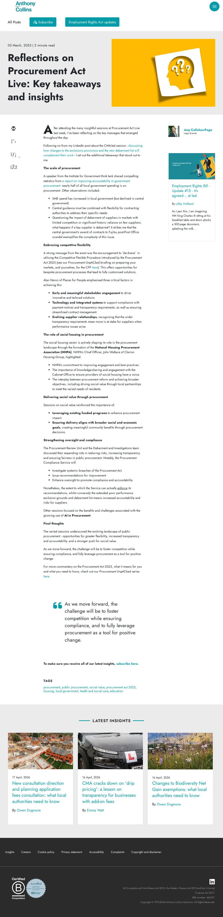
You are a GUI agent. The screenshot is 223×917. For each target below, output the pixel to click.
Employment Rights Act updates (92, 22)
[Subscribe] (43, 22)
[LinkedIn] (212, 882)
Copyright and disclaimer (146, 852)
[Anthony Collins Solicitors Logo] (25, 6)
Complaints (117, 852)
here (95, 267)
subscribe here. (127, 663)
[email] (13, 129)
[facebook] (13, 167)
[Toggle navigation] (214, 7)
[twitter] (13, 142)
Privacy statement (71, 852)
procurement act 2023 (121, 687)
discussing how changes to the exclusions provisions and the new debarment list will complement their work (92, 150)
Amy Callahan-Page (198, 130)
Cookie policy (46, 852)
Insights (9, 852)
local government (67, 691)
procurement (51, 687)
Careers (26, 852)
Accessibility (96, 852)
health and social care (94, 691)
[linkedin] (13, 155)
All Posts (14, 22)
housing (48, 691)
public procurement (75, 687)
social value (97, 687)
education (116, 691)
